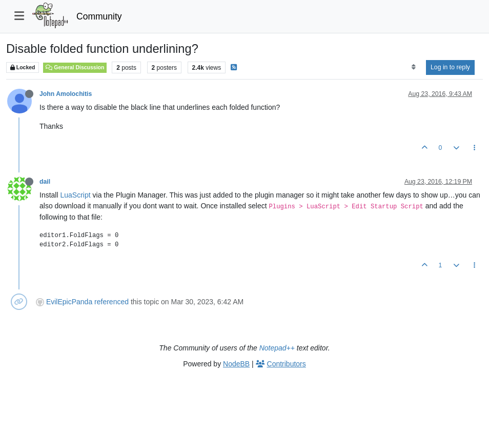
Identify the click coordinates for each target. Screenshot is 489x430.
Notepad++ (277, 348)
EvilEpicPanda (69, 302)
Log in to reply (450, 67)
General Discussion (75, 67)
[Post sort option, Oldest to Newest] (413, 67)
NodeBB (236, 364)
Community (99, 16)
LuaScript (75, 195)
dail (44, 181)
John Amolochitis (65, 93)
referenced (111, 302)
